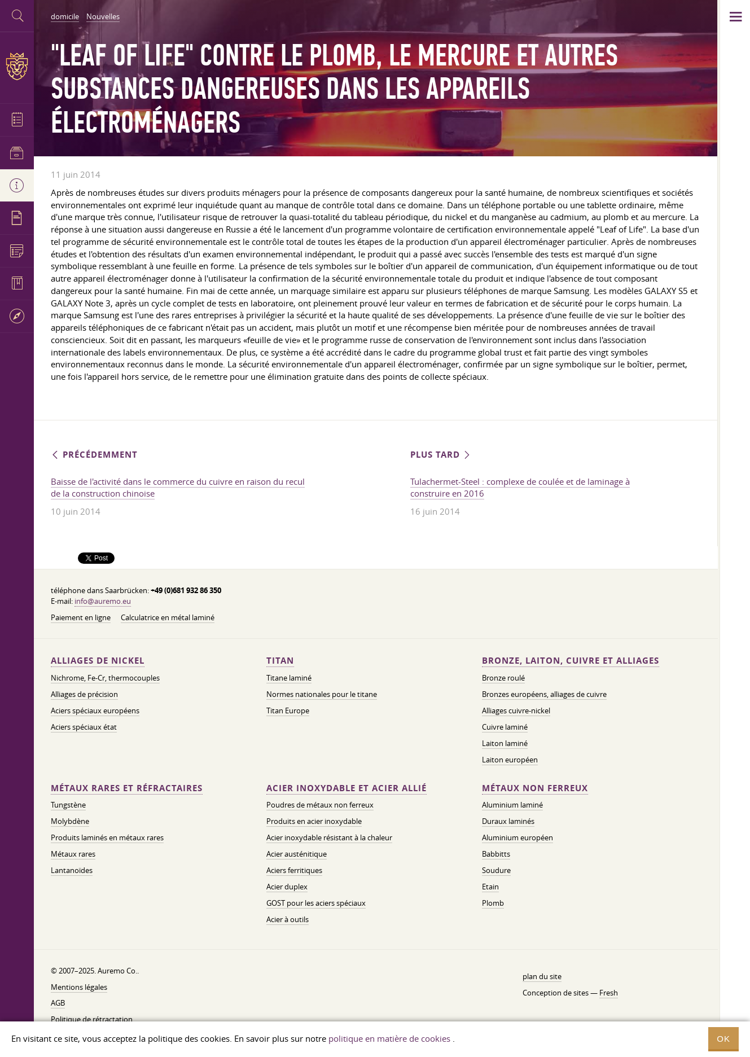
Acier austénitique (296, 854)
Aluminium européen (517, 837)
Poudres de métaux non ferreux (320, 805)
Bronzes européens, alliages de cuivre (544, 694)
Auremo (17, 66)
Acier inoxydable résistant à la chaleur (329, 837)
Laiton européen (510, 760)
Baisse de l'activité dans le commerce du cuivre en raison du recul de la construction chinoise (178, 487)
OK (723, 1038)
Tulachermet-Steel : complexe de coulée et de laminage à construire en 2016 (520, 487)
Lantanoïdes (72, 870)
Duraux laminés (508, 821)
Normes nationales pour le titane (321, 694)
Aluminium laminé (512, 805)
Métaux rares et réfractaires (127, 788)
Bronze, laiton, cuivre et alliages (570, 660)
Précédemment (94, 454)
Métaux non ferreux (535, 788)
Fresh (608, 993)
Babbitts (496, 854)
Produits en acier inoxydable (314, 821)
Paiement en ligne (81, 617)
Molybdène (70, 821)
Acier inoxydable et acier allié (346, 788)
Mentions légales (79, 987)
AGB (58, 1003)
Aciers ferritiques (294, 870)
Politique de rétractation (92, 1019)
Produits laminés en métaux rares (107, 837)
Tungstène (68, 805)
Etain (490, 886)
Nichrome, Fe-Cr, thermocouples (105, 678)
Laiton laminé (505, 743)
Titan (280, 660)
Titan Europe (287, 710)
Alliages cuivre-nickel (516, 710)
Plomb (493, 903)
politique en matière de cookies (389, 1038)
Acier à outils (287, 919)
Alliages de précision (84, 694)
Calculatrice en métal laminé (167, 617)
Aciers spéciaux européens (95, 710)
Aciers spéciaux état (84, 727)
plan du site (542, 976)
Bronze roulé (503, 678)
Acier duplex (287, 886)
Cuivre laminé (505, 727)
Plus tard (441, 454)
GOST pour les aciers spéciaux (316, 903)
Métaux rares (73, 854)
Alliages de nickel (97, 660)
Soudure (496, 870)
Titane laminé (289, 678)
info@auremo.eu (102, 601)
